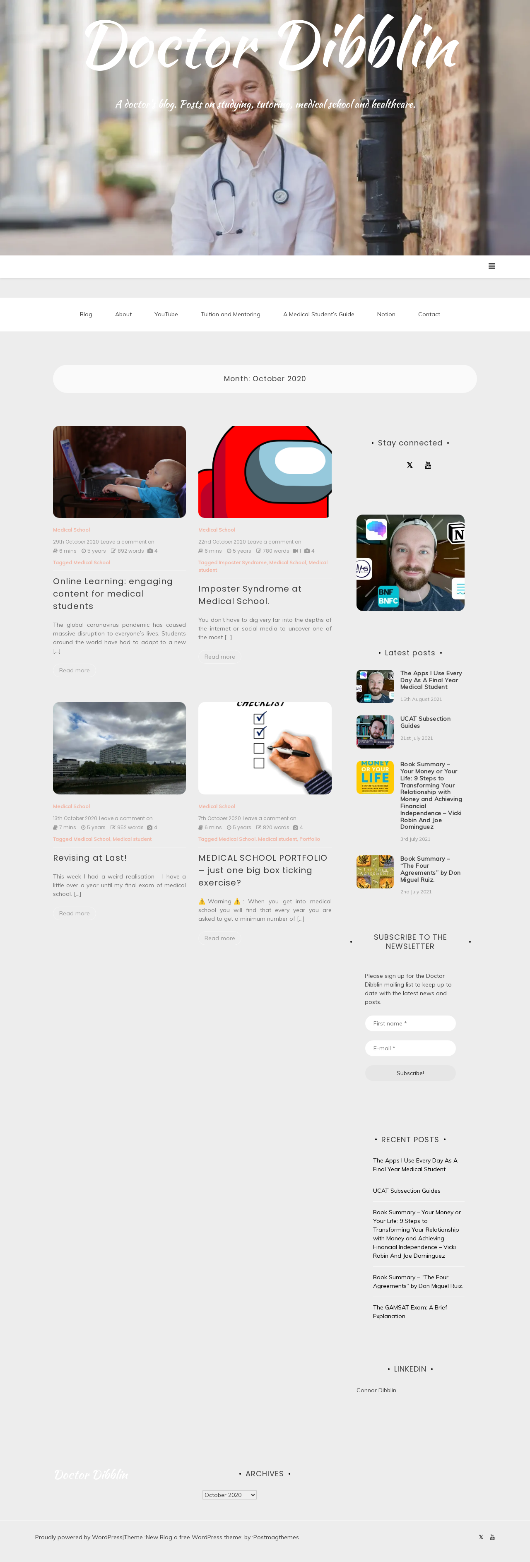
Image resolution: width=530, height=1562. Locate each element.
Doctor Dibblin (265, 43)
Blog (86, 314)
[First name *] (410, 1024)
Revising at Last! (90, 859)
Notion (386, 314)
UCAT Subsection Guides (425, 723)
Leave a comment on (127, 543)
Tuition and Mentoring (230, 314)
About (123, 314)
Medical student (132, 840)
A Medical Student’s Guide (318, 314)
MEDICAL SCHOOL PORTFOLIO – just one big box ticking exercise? (263, 871)
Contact (429, 314)
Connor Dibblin (376, 1391)
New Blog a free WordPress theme (193, 1538)
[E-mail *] (410, 1049)
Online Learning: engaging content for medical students (113, 595)
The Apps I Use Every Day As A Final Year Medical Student (431, 681)
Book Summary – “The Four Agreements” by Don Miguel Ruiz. (430, 870)
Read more (74, 671)
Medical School (71, 531)
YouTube (166, 314)
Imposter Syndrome (243, 564)
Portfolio (309, 840)
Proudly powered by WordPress (79, 1538)
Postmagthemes (276, 1538)
